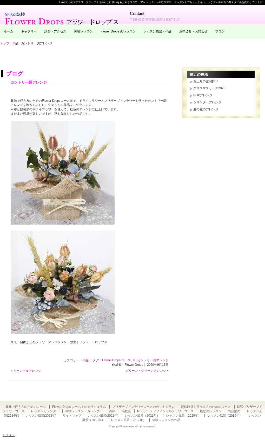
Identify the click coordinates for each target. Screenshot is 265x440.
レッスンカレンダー (45, 411)
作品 (85, 360)
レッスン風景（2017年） (128, 420)
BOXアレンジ (202, 95)
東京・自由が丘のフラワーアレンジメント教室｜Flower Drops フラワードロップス (62, 18)
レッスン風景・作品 (157, 31)
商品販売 (234, 411)
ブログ (219, 31)
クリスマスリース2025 (209, 88)
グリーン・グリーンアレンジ (145, 371)
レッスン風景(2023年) (40, 415)
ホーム (8, 31)
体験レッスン (83, 31)
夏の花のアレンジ (205, 109)
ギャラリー (29, 31)
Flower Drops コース (116, 360)
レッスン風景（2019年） (224, 415)
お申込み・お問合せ (193, 31)
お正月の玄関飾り (205, 81)
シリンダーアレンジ (207, 102)
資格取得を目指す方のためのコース (206, 407)
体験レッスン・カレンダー (84, 411)
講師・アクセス (55, 31)
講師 (112, 411)
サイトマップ (72, 415)
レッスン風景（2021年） (142, 415)
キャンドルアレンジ (27, 371)
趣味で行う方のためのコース (25, 407)
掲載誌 (126, 411)
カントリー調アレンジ (28, 82)
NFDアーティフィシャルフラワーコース (165, 411)
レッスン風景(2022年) (103, 415)
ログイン (9, 435)
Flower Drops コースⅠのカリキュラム (79, 407)
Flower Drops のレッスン (118, 31)
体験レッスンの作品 (166, 420)
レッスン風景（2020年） (183, 415)
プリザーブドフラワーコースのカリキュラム (143, 407)
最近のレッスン (211, 411)
